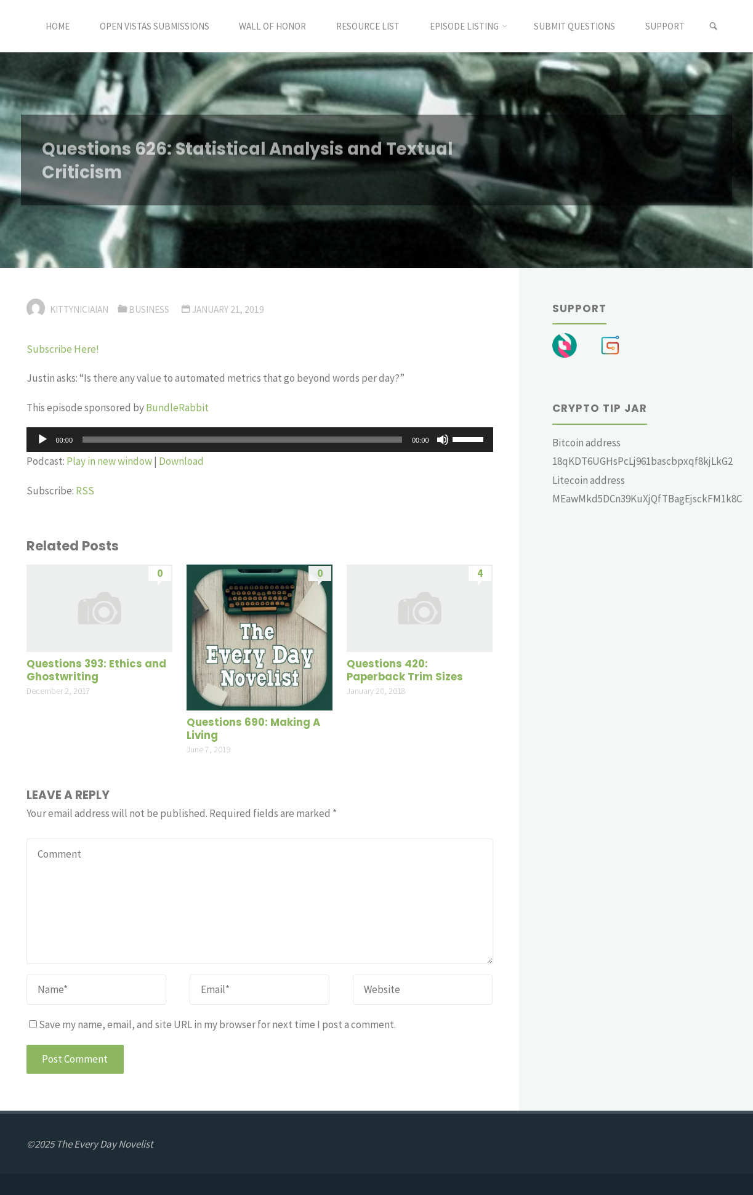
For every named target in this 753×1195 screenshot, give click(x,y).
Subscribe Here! (62, 349)
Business (149, 309)
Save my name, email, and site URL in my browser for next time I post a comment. (212, 1024)
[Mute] (443, 439)
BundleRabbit (178, 407)
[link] (713, 26)
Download (181, 461)
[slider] (242, 440)
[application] (259, 439)
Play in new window (109, 461)
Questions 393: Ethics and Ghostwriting (96, 671)
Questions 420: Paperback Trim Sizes (405, 671)
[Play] (42, 439)
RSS (85, 490)
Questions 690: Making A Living (253, 729)
